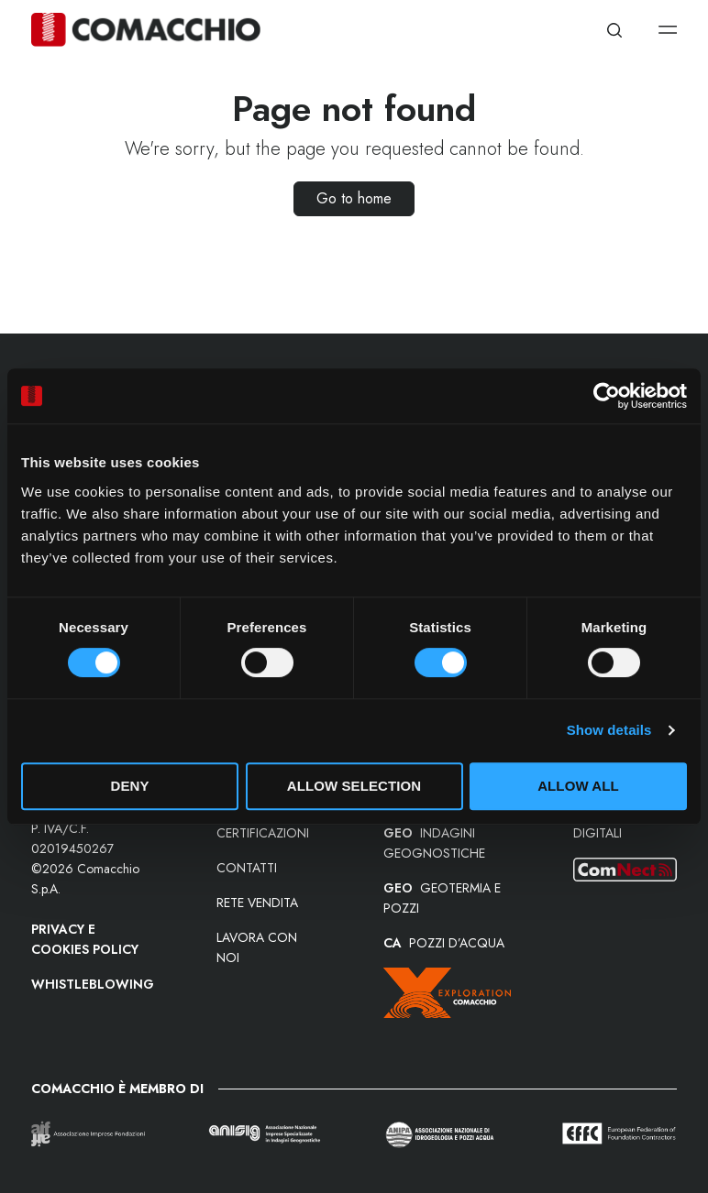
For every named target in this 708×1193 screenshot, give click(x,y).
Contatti (246, 868)
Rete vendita (257, 902)
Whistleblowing (92, 984)
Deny (129, 786)
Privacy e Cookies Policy (84, 939)
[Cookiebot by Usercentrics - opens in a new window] (606, 396)
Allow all (578, 786)
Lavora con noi (256, 947)
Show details (609, 730)
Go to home (354, 198)
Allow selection (354, 786)
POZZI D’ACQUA (443, 943)
